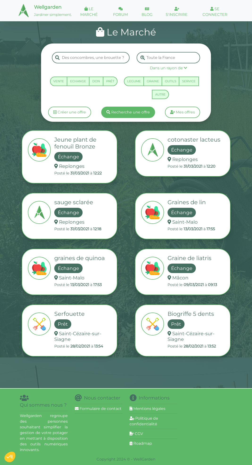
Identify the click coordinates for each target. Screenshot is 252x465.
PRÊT (110, 81)
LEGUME (134, 81)
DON (96, 81)
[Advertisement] (218, 423)
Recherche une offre (128, 112)
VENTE (58, 81)
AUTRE (160, 94)
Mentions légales (147, 408)
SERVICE (189, 81)
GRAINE (153, 81)
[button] (168, 68)
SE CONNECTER (214, 12)
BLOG (147, 12)
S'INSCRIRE (177, 12)
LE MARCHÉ (89, 12)
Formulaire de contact (98, 408)
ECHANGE (78, 81)
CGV (136, 433)
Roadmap (141, 443)
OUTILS (170, 81)
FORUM (120, 12)
